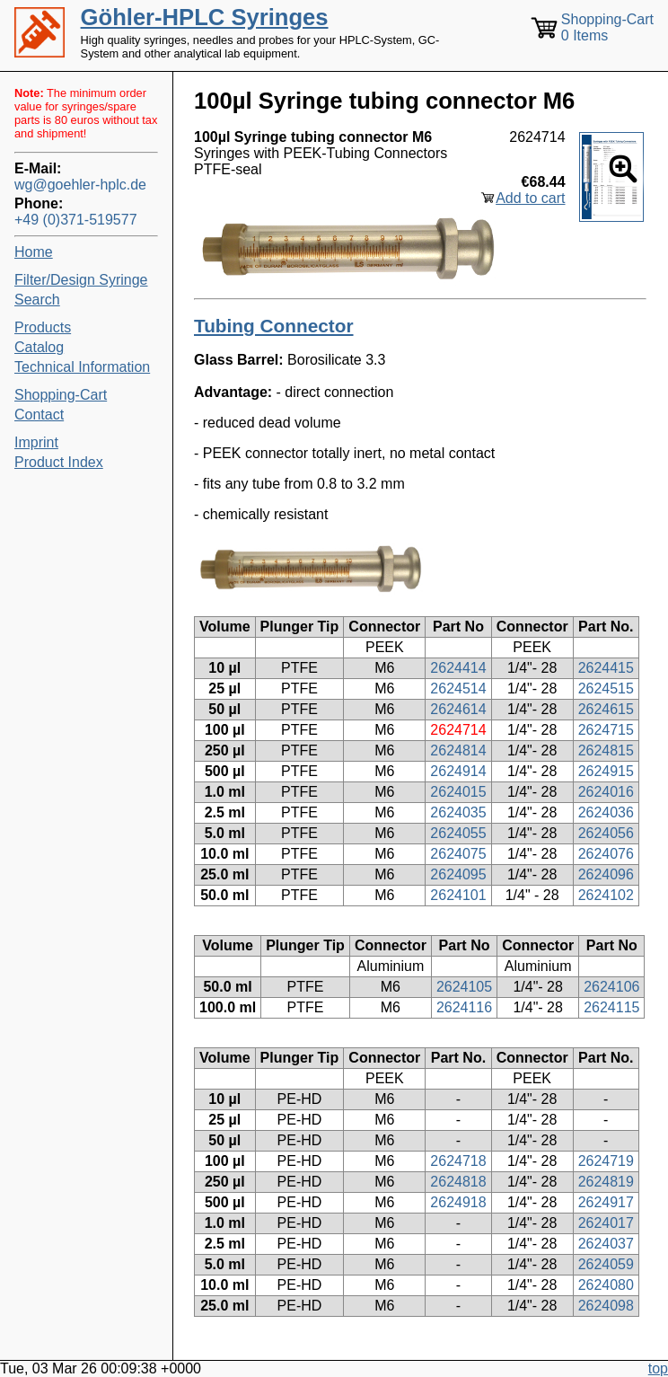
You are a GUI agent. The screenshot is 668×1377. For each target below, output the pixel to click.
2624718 (458, 1161)
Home (33, 252)
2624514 (458, 688)
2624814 (458, 750)
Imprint (36, 442)
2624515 (606, 688)
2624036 (606, 812)
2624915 (606, 771)
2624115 (611, 1007)
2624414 (458, 667)
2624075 (458, 853)
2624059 (606, 1264)
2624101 (458, 895)
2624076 (606, 853)
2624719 (606, 1161)
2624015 (458, 791)
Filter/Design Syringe (81, 279)
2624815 (606, 750)
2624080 (606, 1285)
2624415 (606, 667)
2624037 (606, 1243)
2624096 (606, 874)
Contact (39, 414)
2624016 (606, 791)
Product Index (58, 462)
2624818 (458, 1181)
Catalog (39, 347)
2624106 (611, 986)
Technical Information (82, 367)
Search (37, 299)
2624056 (606, 833)
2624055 (458, 833)
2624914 (458, 771)
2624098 (606, 1305)
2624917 (606, 1202)
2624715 (606, 729)
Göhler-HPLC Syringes (205, 17)
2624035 (458, 812)
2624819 (606, 1181)
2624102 (606, 895)
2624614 (458, 709)
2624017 (606, 1223)
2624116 (464, 1007)
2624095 (458, 874)
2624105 (464, 986)
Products (42, 327)
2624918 (458, 1202)
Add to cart (530, 198)
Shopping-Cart (60, 394)
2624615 (606, 709)
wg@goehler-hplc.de (80, 184)
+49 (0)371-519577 (75, 219)
